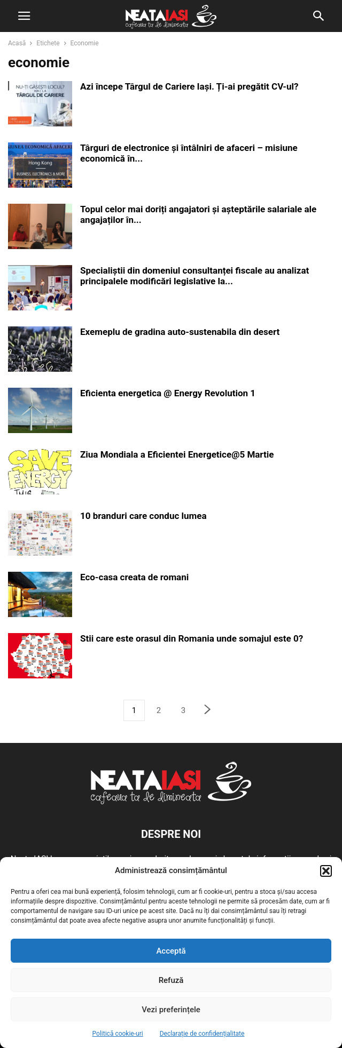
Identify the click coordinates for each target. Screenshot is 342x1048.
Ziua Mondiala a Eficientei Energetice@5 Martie (177, 454)
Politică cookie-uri (117, 1033)
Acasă (17, 43)
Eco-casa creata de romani (134, 577)
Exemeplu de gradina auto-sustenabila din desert (179, 331)
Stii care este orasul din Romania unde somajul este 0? (191, 638)
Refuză (171, 980)
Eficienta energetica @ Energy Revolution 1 (167, 393)
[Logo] (171, 801)
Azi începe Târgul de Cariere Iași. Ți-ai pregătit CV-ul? (189, 86)
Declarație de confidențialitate (202, 1033)
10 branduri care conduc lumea (143, 515)
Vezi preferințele (171, 1009)
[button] (326, 871)
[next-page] (208, 711)
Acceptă (170, 951)
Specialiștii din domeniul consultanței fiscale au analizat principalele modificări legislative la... (194, 275)
